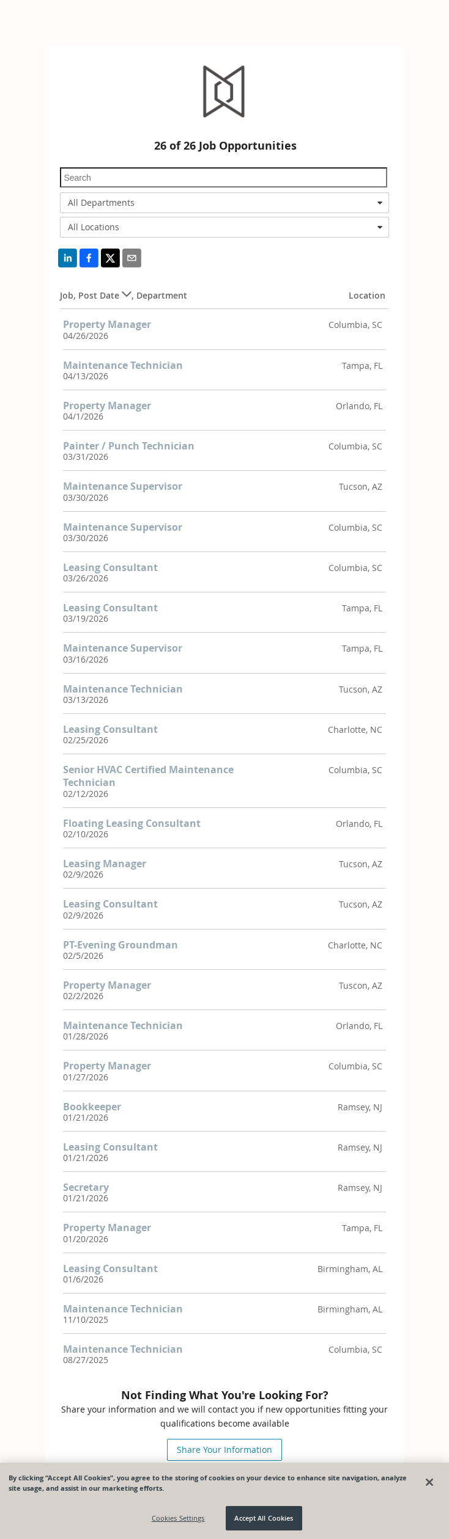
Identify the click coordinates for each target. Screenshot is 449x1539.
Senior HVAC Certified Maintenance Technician (148, 776)
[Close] (429, 1482)
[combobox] (224, 202)
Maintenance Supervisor (122, 486)
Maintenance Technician (123, 365)
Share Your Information (224, 1449)
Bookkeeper (92, 1106)
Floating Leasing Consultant (132, 823)
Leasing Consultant (110, 567)
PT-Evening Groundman (120, 944)
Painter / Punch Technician (129, 446)
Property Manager (107, 324)
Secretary (86, 1187)
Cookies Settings (178, 1518)
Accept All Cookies (263, 1518)
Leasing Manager (104, 863)
